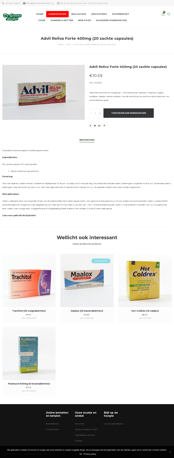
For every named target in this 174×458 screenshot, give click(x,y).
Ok (80, 454)
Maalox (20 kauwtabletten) (87, 310)
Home (60, 45)
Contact (78, 440)
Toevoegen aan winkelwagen (128, 113)
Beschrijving (87, 140)
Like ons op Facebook (113, 424)
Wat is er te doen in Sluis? (86, 429)
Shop (68, 45)
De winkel (79, 424)
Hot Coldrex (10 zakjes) (145, 310)
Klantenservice (52, 424)
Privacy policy (90, 454)
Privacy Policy (52, 429)
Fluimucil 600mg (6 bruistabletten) (29, 383)
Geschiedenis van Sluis (85, 435)
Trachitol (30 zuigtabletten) (29, 310)
